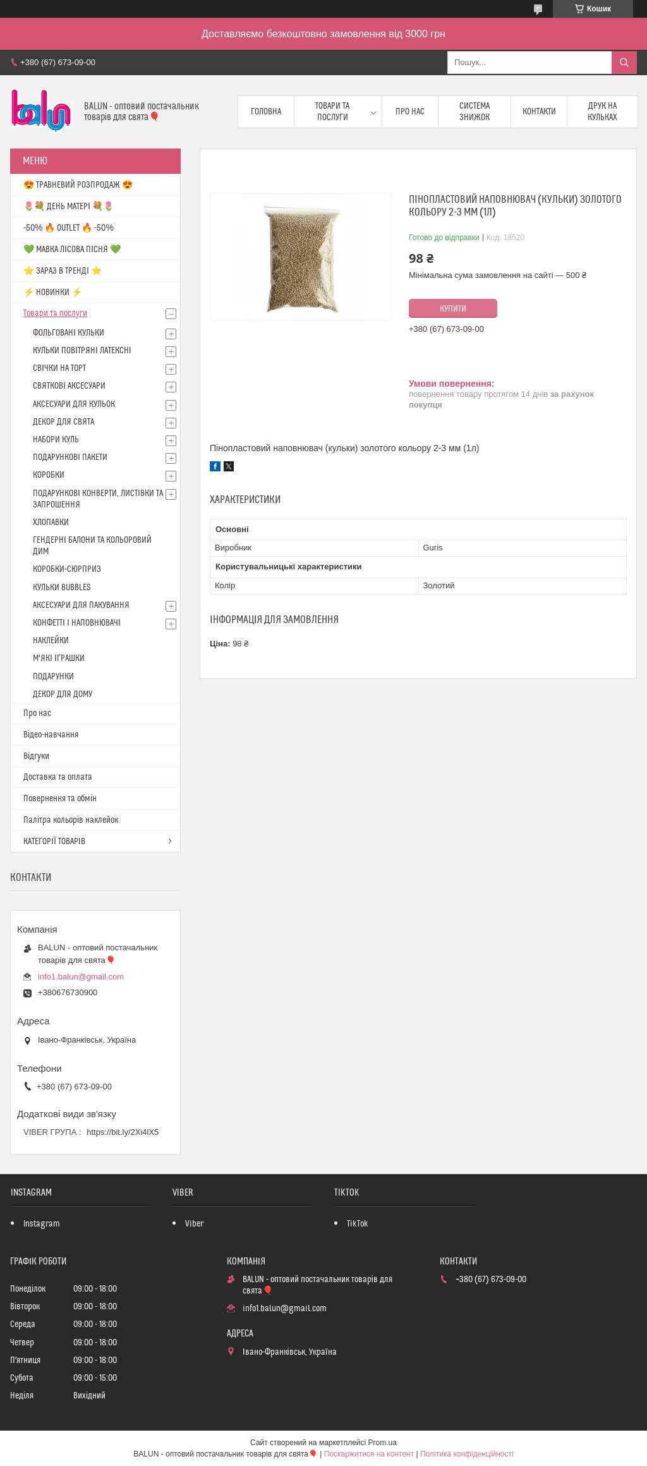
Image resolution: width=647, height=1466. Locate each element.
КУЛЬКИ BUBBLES (61, 588)
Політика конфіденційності (467, 1454)
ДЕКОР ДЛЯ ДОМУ (62, 694)
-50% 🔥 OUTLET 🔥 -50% (68, 228)
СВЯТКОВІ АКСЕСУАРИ (69, 386)
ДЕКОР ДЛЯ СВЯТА (63, 422)
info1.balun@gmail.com (81, 976)
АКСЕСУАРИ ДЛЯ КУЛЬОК (74, 404)
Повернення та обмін (60, 799)
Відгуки (36, 756)
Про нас (410, 112)
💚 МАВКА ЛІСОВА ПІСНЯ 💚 (72, 250)
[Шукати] (624, 62)
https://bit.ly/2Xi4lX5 (123, 1132)
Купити (453, 309)
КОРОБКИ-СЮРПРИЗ (67, 569)
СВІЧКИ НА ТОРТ (59, 368)
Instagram (41, 1224)
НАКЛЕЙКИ (51, 641)
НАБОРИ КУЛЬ (56, 440)
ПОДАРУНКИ (53, 677)
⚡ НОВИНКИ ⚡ (52, 293)
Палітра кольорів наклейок (70, 820)
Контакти (539, 112)
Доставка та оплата (57, 777)
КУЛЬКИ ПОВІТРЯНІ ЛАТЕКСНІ (82, 351)
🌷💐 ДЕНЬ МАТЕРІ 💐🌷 (68, 207)
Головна (266, 112)
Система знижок (474, 112)
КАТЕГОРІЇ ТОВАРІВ (54, 842)
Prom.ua (382, 1442)
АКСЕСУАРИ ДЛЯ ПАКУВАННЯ (81, 605)
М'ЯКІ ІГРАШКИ (59, 658)
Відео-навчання (50, 735)
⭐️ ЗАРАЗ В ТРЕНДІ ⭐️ (62, 271)
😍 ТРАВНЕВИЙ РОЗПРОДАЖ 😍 (78, 185)
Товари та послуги (332, 112)
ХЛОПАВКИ (51, 523)
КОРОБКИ (48, 475)
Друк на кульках (602, 112)
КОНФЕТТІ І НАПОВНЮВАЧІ (77, 623)
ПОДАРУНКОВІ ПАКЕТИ (70, 457)
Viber (194, 1224)
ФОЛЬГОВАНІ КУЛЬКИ (68, 333)
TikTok (357, 1224)
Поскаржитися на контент (369, 1454)
